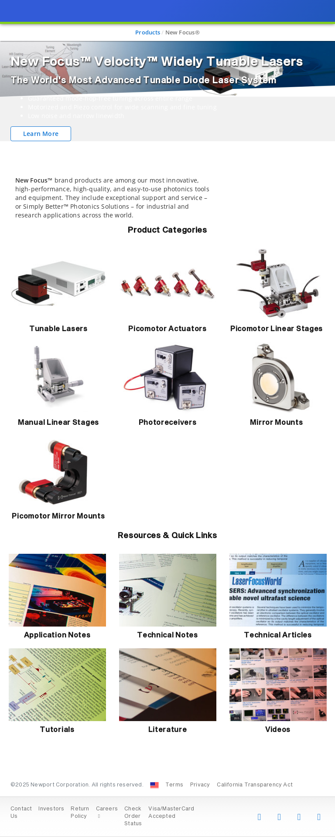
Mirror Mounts (276, 422)
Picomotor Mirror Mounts (58, 516)
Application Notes (57, 635)
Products (147, 32)
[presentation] (167, 418)
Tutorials (57, 729)
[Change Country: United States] (154, 785)
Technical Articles (278, 635)
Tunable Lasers (58, 328)
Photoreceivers (168, 422)
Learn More (40, 133)
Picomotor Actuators (167, 328)
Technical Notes (167, 635)
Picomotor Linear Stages (276, 328)
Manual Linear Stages (58, 422)
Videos (278, 729)
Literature (167, 729)
